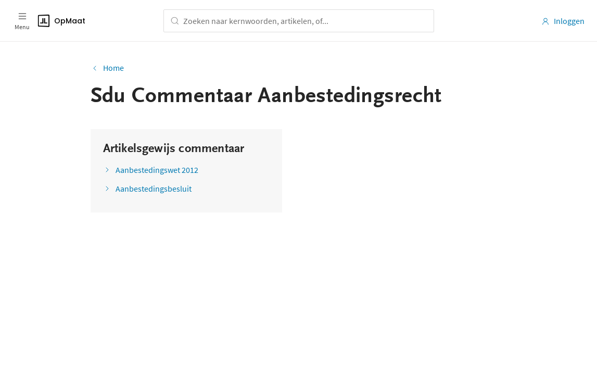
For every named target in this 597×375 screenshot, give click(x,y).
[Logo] (92, 20)
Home (107, 68)
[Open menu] (22, 21)
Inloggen (563, 21)
